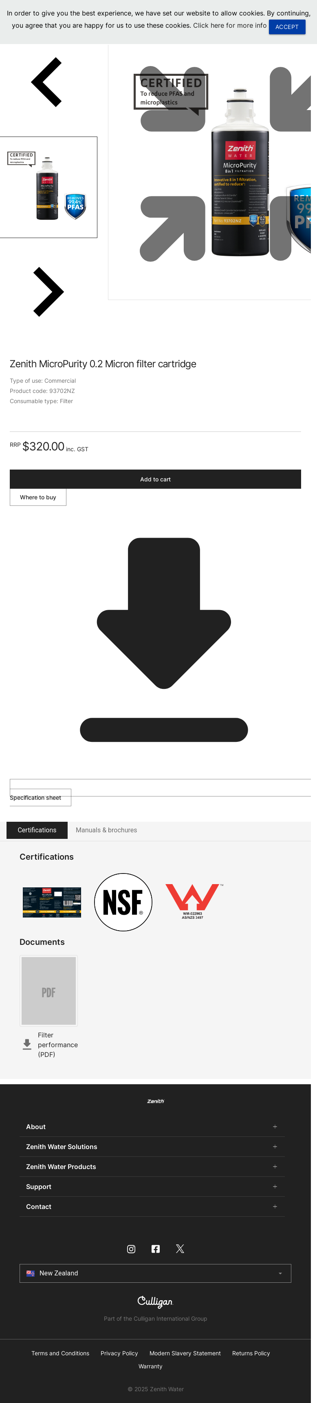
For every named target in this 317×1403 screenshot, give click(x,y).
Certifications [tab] (37, 830)
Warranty (151, 1366)
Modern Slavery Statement (185, 1353)
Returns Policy (251, 1353)
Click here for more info (230, 25)
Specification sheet (159, 790)
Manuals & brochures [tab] (106, 830)
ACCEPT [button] (287, 26)
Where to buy (38, 497)
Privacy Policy (119, 1353)
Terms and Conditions (60, 1353)
